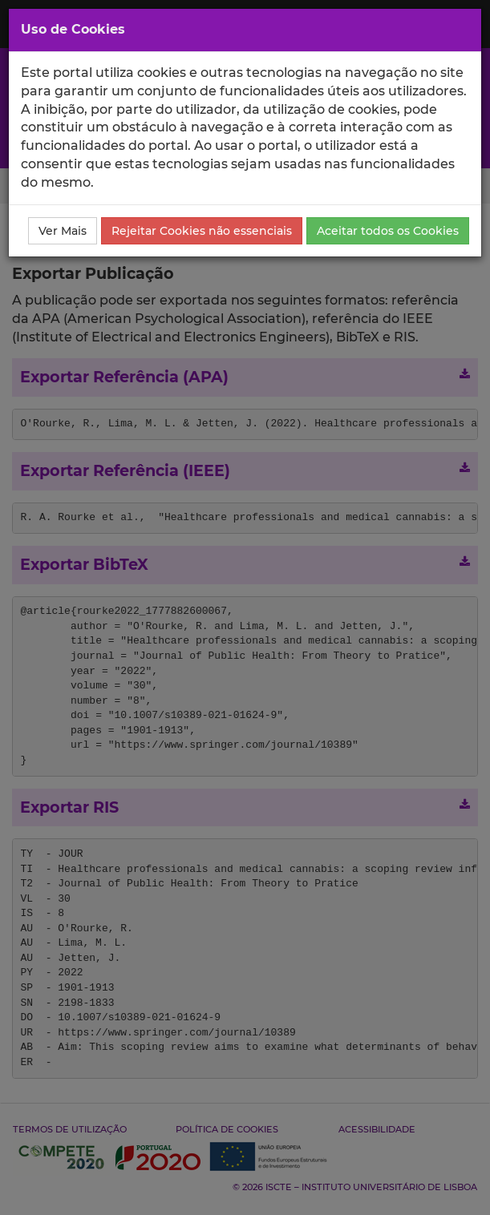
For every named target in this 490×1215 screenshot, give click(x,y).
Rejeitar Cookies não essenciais (201, 231)
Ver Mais (62, 231)
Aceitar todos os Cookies (388, 231)
